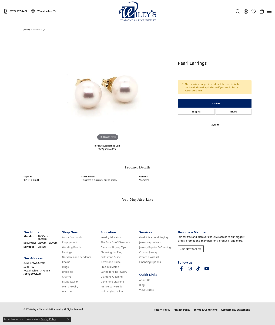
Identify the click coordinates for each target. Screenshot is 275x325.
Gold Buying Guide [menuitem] (112, 291)
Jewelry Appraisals (150, 242)
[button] (238, 11)
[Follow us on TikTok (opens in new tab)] (198, 268)
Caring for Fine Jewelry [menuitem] (114, 271)
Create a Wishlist (149, 257)
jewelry (27, 29)
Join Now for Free (190, 249)
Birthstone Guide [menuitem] (111, 257)
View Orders (146, 289)
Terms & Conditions (205, 309)
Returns (233, 111)
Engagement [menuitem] (69, 242)
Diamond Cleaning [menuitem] (112, 276)
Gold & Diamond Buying (153, 237)
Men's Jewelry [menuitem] (70, 286)
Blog (142, 285)
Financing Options (150, 262)
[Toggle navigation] (269, 11)
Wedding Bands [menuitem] (71, 247)
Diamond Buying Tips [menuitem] (113, 247)
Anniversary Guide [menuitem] (111, 286)
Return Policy (162, 309)
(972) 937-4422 (107, 149)
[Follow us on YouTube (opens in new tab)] (206, 268)
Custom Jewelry (148, 252)
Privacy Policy (182, 309)
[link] (15, 11)
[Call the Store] (33, 274)
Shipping (196, 111)
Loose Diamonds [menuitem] (72, 237)
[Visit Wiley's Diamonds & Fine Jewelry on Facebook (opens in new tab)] (181, 268)
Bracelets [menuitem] (67, 271)
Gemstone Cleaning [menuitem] (112, 281)
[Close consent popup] (68, 319)
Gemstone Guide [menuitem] (111, 262)
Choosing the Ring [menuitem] (111, 252)
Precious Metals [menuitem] (110, 266)
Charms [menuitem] (66, 276)
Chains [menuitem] (66, 262)
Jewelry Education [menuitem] (111, 237)
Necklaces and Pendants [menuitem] (76, 257)
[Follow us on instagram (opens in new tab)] (189, 268)
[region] (107, 88)
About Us (144, 280)
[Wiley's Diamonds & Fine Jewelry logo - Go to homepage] (137, 11)
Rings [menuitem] (65, 266)
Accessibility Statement (235, 309)
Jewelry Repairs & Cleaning (155, 247)
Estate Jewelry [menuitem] (70, 281)
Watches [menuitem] (67, 291)
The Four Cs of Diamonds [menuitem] (115, 242)
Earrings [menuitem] (67, 252)
